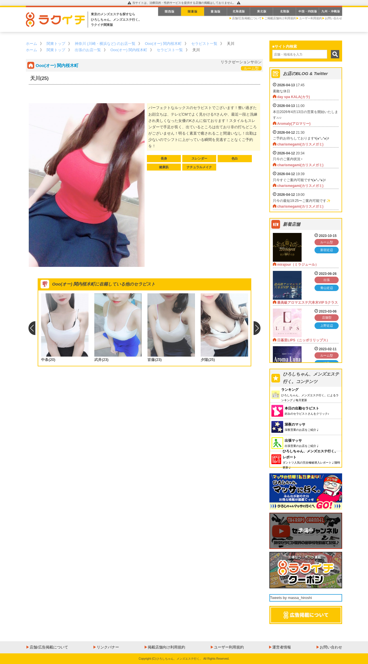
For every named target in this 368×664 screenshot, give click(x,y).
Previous (31, 328)
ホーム (31, 43)
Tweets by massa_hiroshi (291, 598)
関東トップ (56, 43)
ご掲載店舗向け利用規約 (280, 18)
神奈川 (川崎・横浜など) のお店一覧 (105, 43)
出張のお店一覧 (88, 50)
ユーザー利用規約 (310, 18)
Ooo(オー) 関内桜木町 (163, 43)
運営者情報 (281, 647)
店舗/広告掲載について (247, 18)
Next (257, 328)
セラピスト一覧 (204, 43)
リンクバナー (108, 647)
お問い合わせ (333, 18)
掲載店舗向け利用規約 (166, 647)
